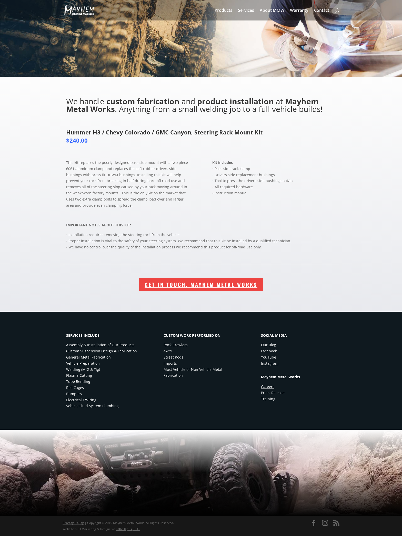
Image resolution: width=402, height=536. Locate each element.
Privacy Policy (73, 523)
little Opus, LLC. (128, 529)
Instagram (269, 363)
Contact (321, 10)
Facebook (269, 351)
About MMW (272, 10)
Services (246, 10)
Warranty (299, 10)
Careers (267, 386)
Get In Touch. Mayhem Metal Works (201, 284)
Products (223, 10)
